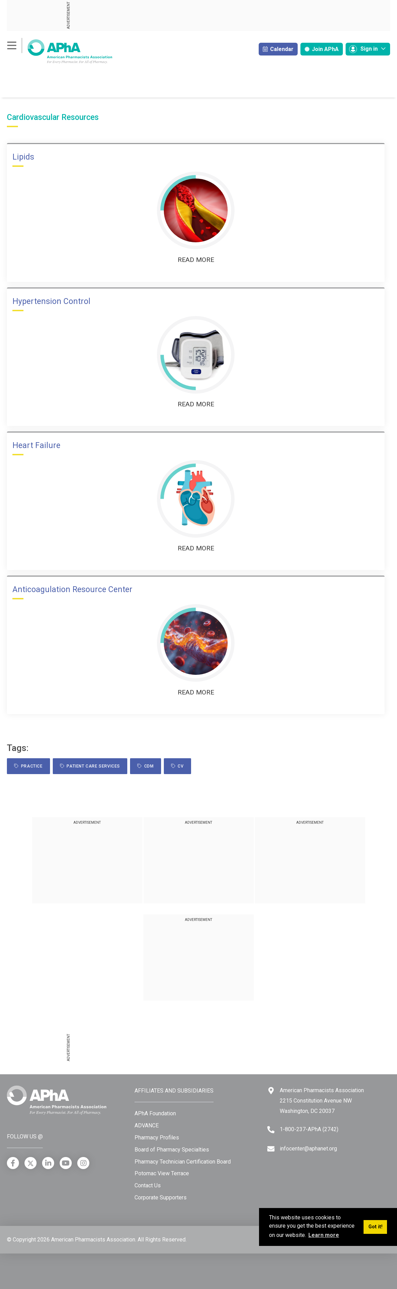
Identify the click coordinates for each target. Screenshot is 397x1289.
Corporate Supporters (161, 1197)
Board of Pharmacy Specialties (172, 1149)
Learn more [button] (323, 1235)
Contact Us (148, 1185)
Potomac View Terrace (162, 1173)
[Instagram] (83, 1163)
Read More (196, 260)
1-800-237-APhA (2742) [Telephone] (309, 1129)
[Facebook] (13, 1163)
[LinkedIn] (48, 1163)
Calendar (278, 49)
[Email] (271, 1149)
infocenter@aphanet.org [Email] (308, 1148)
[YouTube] (66, 1163)
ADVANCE (147, 1125)
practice (28, 766)
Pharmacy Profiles (157, 1137)
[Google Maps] (271, 1090)
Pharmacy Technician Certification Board (183, 1161)
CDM (145, 766)
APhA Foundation (155, 1113)
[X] (30, 1163)
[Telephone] (271, 1129)
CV (177, 766)
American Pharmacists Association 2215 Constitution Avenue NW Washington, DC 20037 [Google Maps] (322, 1100)
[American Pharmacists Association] (59, 51)
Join (322, 49)
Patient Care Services (90, 766)
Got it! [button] (375, 1227)
